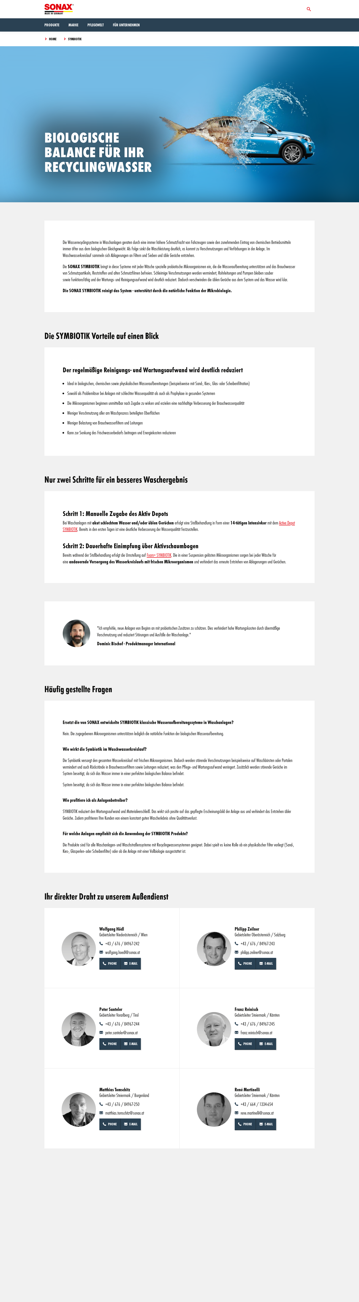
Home (53, 39)
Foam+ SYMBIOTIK (159, 555)
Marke (73, 24)
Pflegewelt (95, 24)
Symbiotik (75, 39)
